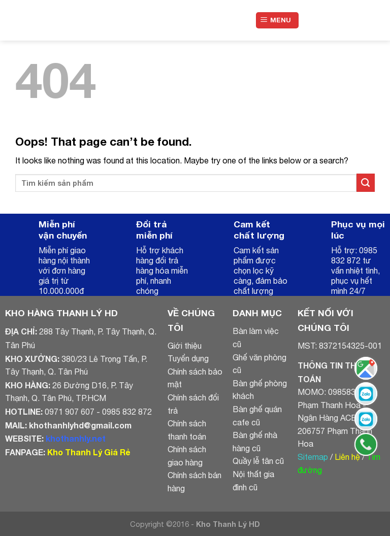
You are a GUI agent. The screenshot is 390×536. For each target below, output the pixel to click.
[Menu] (277, 20)
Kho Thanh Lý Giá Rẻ (88, 452)
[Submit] (365, 183)
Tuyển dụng (188, 358)
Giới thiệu (185, 345)
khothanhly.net (76, 438)
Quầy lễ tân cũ (258, 460)
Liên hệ (347, 456)
